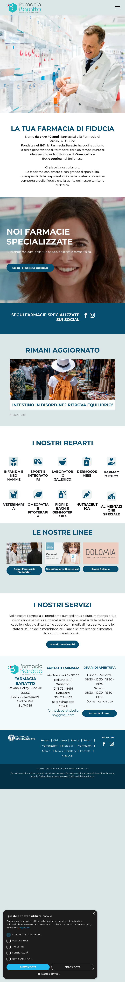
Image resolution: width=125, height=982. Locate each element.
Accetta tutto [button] (34, 967)
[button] (62, 973)
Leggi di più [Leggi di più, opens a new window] (81, 927)
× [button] (118, 917)
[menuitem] (45, 740)
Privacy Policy (19, 688)
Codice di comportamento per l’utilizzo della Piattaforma (66, 776)
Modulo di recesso (55, 773)
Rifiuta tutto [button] (91, 967)
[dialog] (62, 946)
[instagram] (92, 315)
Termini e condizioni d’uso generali (27, 773)
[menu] (118, 8)
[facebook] (86, 315)
